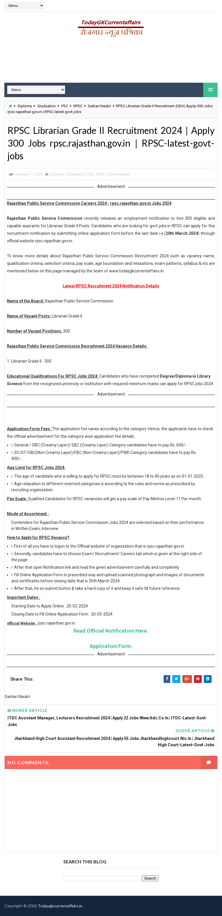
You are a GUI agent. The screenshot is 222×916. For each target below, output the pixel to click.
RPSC (77, 106)
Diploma (25, 106)
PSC (64, 106)
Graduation (46, 106)
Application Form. (111, 646)
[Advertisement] (111, 62)
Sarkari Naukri (99, 106)
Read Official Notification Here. (110, 631)
